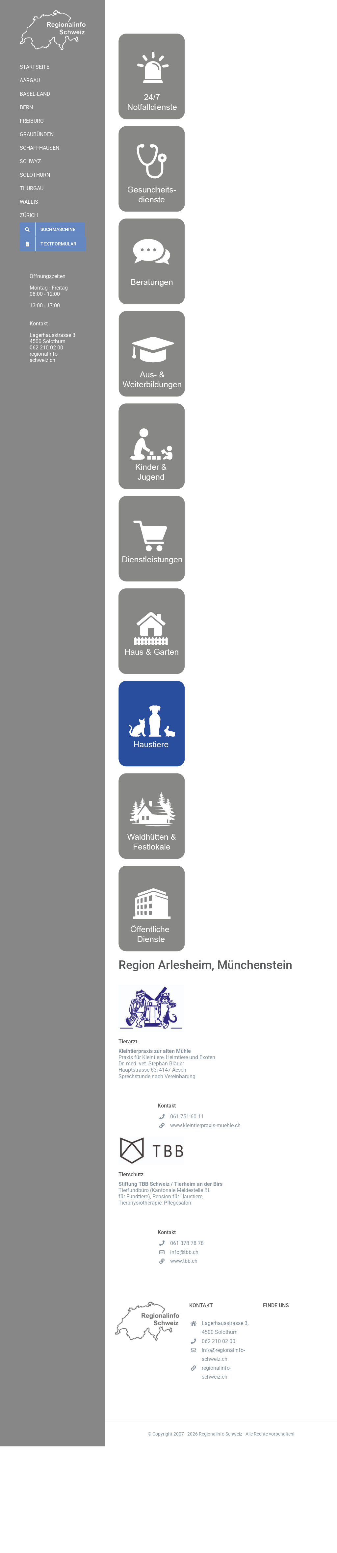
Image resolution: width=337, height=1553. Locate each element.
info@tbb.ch (184, 1252)
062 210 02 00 (46, 347)
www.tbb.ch (183, 1261)
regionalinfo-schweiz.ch (44, 357)
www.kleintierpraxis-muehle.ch (205, 1125)
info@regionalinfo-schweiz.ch (223, 1354)
